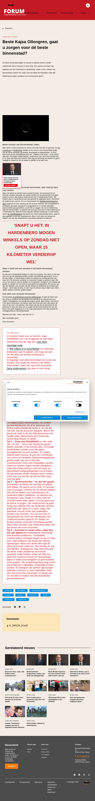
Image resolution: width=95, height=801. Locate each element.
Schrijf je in (12, 766)
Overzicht (7, 28)
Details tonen (79, 412)
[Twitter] (24, 607)
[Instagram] (84, 775)
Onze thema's (51, 13)
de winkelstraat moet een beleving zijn (27, 297)
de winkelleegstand (15, 214)
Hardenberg (17, 150)
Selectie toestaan (47, 417)
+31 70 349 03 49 (83, 756)
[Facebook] (15, 607)
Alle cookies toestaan (74, 417)
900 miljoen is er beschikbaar (24, 348)
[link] (15, 666)
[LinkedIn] (20, 607)
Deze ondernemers (17, 368)
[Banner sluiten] (87, 382)
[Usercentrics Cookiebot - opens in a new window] (74, 382)
